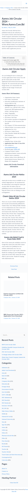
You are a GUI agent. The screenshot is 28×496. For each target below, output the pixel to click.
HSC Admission (6, 397)
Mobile (4, 414)
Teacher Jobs (5, 452)
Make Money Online (7, 411)
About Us (4, 468)
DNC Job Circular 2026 (8, 352)
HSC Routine (5, 403)
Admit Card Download (8, 370)
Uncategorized (6, 457)
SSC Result (5, 446)
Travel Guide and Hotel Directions (11, 454)
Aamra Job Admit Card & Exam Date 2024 (16, 64)
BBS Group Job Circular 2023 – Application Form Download (14, 315)
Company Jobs (9, 7)
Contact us (5, 471)
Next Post (14, 269)
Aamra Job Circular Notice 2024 (13, 61)
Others (4, 433)
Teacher (4, 449)
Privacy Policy (6, 474)
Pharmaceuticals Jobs (8, 435)
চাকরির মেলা (17, 149)
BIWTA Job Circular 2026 (9, 344)
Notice (4, 427)
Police (3, 438)
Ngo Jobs (4, 424)
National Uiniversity (7, 419)
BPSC (3, 378)
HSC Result (5, 400)
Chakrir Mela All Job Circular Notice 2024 (16, 63)
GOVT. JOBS (5, 395)
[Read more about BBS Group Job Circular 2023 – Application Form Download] (14, 307)
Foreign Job (5, 386)
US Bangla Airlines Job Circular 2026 (12, 354)
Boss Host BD (14, 482)
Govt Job (4, 392)
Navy (3, 422)
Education (4, 384)
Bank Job (4, 375)
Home (2, 7)
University (5, 460)
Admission (5, 367)
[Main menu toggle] (26, 3)
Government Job (6, 389)
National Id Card (6, 416)
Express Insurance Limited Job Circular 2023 (13, 294)
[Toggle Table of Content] (23, 58)
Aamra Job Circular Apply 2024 (11, 60)
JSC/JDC (4, 408)
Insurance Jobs (6, 405)
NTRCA (4, 430)
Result (3, 443)
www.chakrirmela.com (11, 147)
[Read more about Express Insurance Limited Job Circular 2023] (14, 286)
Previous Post (14, 266)
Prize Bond (5, 441)
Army (3, 373)
